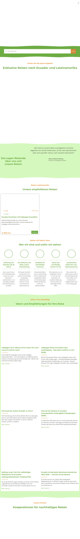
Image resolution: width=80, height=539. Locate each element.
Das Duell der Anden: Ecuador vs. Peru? (17, 411)
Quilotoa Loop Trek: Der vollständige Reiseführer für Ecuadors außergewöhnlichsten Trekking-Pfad (16, 474)
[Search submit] (72, 51)
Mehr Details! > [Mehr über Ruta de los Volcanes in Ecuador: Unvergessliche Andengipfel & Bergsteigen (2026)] (45, 427)
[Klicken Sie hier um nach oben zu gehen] (77, 536)
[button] (78, 3)
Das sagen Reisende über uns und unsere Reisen (13, 161)
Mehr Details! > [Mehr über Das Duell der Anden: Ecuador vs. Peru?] (6, 424)
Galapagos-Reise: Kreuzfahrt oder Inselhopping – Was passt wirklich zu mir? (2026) (57, 350)
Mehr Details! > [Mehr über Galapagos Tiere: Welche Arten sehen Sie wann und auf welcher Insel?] (6, 364)
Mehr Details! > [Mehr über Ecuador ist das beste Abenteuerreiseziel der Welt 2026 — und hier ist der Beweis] (45, 488)
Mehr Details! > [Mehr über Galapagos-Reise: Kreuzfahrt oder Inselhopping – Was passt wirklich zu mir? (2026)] (45, 366)
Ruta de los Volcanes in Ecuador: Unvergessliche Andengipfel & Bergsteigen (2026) (58, 413)
